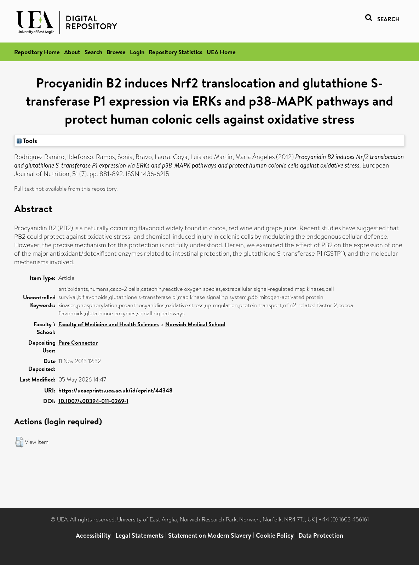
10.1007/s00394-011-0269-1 (93, 401)
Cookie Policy (275, 535)
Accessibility (93, 535)
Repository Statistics (175, 52)
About (72, 52)
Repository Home (37, 52)
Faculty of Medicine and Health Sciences (108, 324)
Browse (116, 52)
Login (137, 52)
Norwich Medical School (195, 324)
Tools (27, 140)
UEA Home (221, 52)
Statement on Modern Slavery (209, 535)
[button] (19, 442)
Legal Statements (139, 535)
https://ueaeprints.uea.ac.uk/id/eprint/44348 (115, 390)
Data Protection (320, 535)
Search (93, 52)
